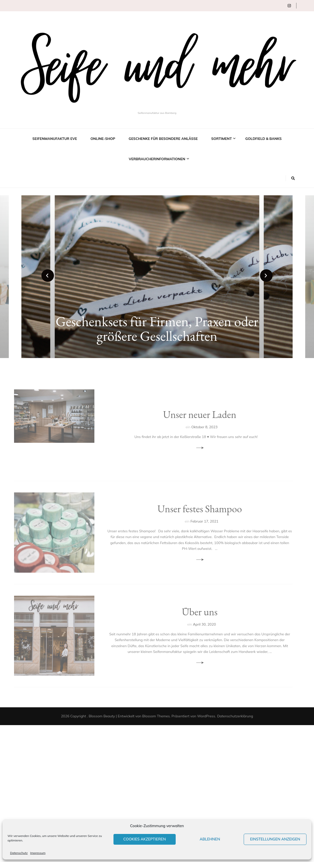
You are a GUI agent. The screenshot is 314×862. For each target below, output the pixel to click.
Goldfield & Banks (263, 138)
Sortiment (221, 138)
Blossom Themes (156, 716)
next (266, 275)
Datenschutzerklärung (235, 716)
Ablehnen (210, 839)
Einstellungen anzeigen (275, 839)
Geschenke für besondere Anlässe (163, 138)
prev (47, 275)
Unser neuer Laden (199, 414)
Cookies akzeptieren (144, 839)
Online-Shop (103, 138)
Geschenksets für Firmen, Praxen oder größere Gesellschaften (156, 328)
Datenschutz (19, 853)
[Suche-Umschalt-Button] (293, 178)
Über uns (199, 611)
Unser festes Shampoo (199, 508)
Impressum (37, 853)
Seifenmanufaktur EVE (54, 138)
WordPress (206, 716)
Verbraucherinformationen (157, 159)
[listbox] (157, 276)
